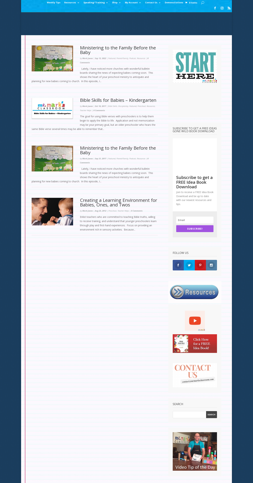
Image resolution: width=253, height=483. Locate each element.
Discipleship (123, 83)
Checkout (68, 468)
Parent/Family (122, 35)
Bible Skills (112, 83)
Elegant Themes (56, 478)
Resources (70, 2)
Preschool (142, 83)
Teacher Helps (85, 88)
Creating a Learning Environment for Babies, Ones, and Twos (118, 179)
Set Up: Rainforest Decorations (177, 468)
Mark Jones (87, 35)
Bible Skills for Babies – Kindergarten (118, 77)
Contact (94, 468)
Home (35, 468)
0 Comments (99, 88)
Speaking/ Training (94, 2)
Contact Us (151, 2)
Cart (81, 468)
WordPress (91, 478)
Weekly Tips (53, 2)
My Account (131, 2)
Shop (115, 2)
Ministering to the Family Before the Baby (118, 27)
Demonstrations (174, 2)
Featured (111, 35)
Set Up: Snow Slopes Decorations (123, 468)
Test (151, 468)
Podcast (132, 35)
